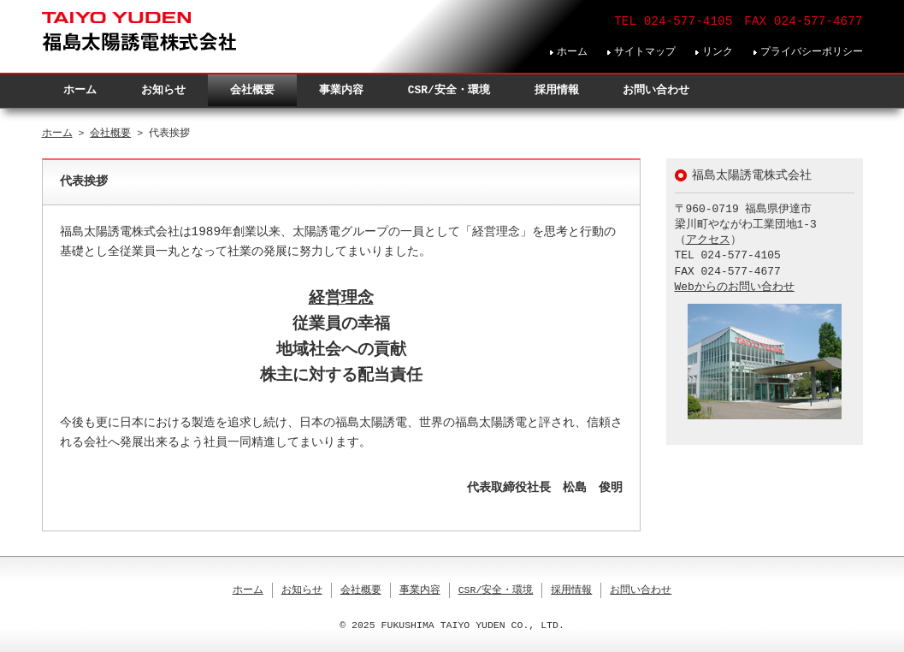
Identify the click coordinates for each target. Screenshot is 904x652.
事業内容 (341, 90)
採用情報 (557, 90)
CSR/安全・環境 (449, 90)
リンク (717, 51)
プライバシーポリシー (811, 51)
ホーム (572, 51)
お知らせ (163, 90)
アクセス (708, 240)
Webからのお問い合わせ (735, 287)
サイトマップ (645, 51)
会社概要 (252, 90)
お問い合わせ (656, 90)
